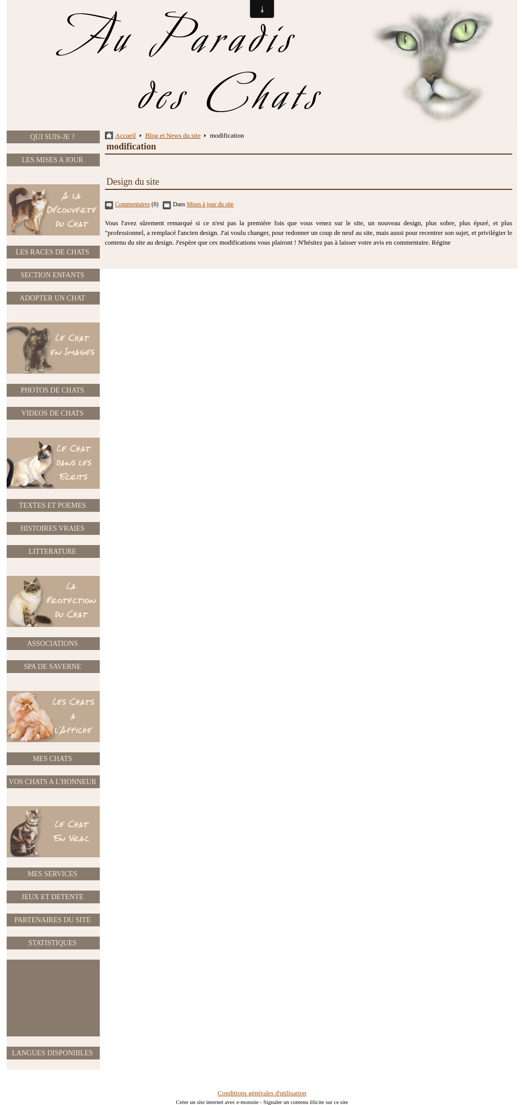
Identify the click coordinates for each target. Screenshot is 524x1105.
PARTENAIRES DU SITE (52, 920)
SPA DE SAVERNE (52, 666)
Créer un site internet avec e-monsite (217, 1102)
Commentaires (132, 204)
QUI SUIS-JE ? (52, 137)
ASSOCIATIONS (52, 643)
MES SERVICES (52, 874)
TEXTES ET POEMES (52, 505)
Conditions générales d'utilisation (262, 1093)
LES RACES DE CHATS (53, 252)
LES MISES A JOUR (52, 160)
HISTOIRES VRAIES (52, 528)
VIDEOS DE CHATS (52, 413)
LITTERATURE (52, 551)
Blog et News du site (173, 135)
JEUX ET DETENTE (52, 897)
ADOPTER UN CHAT (52, 298)
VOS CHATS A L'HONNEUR (52, 782)
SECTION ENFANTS (52, 275)
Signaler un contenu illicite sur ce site (306, 1102)
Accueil (125, 135)
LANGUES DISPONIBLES (52, 1053)
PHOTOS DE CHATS (52, 390)
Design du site (132, 182)
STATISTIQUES (52, 943)
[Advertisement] (53, 998)
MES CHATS (52, 759)
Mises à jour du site (210, 204)
